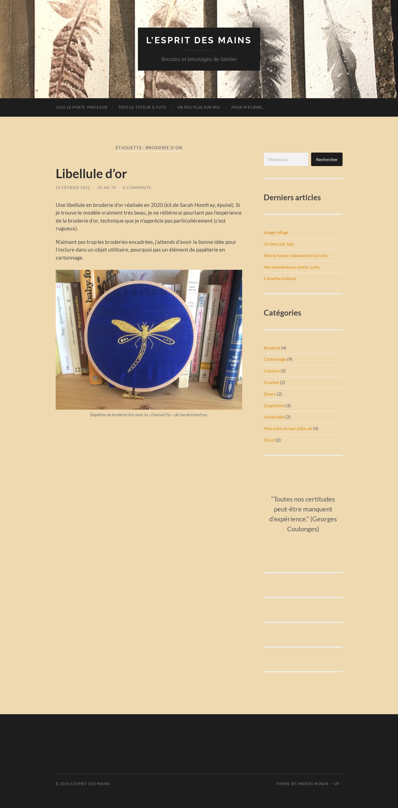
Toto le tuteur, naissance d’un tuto (295, 255)
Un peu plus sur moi (198, 107)
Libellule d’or (91, 173)
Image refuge (276, 232)
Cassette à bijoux (280, 278)
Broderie (272, 347)
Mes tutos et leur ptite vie (288, 428)
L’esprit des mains (199, 40)
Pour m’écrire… (248, 107)
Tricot (269, 439)
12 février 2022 (73, 187)
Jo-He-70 (106, 187)
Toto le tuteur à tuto (142, 107)
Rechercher (327, 159)
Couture (272, 370)
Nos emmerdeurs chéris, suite (291, 267)
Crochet (271, 382)
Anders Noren (312, 784)
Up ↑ (338, 784)
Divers (270, 393)
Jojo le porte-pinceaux (81, 107)
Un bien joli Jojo (279, 243)
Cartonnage (275, 359)
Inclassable (274, 416)
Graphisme (274, 405)
